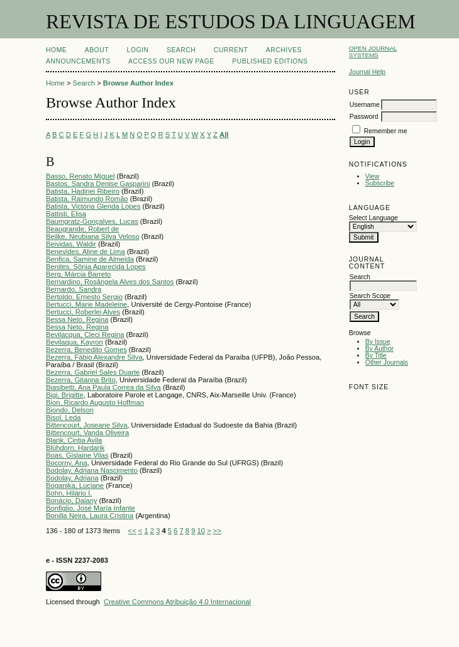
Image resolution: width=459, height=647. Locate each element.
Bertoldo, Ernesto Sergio (84, 297)
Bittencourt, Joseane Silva (86, 425)
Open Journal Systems (373, 51)
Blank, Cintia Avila (74, 440)
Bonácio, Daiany (71, 500)
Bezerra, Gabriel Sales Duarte (93, 372)
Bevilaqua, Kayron (74, 342)
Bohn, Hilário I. (69, 493)
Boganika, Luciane (75, 485)
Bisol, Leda (63, 417)
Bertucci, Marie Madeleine (86, 304)
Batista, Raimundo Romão (87, 198)
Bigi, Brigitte (65, 395)
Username (365, 104)
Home (56, 50)
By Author (379, 348)
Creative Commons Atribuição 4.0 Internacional (177, 602)
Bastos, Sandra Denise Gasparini (98, 183)
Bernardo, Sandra (73, 289)
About (97, 50)
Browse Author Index (138, 83)
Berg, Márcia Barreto (78, 274)
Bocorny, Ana (66, 463)
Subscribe (379, 183)
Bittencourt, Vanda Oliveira (87, 432)
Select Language (373, 217)
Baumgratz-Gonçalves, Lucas (92, 221)
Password (364, 116)
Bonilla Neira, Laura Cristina (89, 515)
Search (181, 50)
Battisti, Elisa (66, 214)
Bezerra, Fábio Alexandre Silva (94, 357)
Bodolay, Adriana (72, 478)
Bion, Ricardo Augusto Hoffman (95, 402)
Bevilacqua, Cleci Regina (85, 334)
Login (138, 50)
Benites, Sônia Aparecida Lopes (96, 266)
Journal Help (367, 72)
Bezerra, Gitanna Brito (81, 380)
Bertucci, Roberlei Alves (83, 312)
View (372, 176)
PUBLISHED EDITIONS (269, 61)
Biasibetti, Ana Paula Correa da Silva (103, 387)
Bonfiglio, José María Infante (90, 508)
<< (132, 530)
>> (217, 530)
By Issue (377, 341)
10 (201, 530)
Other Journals (386, 362)
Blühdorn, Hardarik (75, 447)
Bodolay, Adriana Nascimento (92, 470)
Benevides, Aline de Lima (85, 251)
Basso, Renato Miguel (80, 176)
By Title (376, 355)
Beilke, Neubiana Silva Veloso (93, 236)
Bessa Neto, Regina (77, 319)
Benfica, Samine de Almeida (90, 259)
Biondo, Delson (70, 410)
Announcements (78, 61)
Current (231, 50)
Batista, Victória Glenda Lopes (93, 206)
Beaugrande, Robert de (82, 229)
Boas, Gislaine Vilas (77, 455)
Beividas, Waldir (71, 244)
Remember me (385, 131)
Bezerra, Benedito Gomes (86, 349)
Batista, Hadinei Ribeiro (82, 191)
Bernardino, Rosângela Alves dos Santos (110, 281)
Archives (284, 50)
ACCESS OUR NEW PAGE (171, 61)
